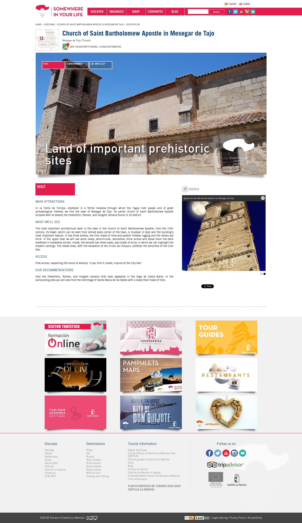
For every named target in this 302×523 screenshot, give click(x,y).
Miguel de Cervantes (151, 412)
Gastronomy (51, 456)
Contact (242, 453)
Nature (48, 453)
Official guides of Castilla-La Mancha (148, 459)
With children (93, 459)
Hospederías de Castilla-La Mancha (151, 337)
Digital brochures (137, 450)
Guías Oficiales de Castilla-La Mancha (226, 337)
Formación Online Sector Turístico (75, 337)
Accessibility (255, 517)
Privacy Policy (238, 517)
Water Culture (93, 469)
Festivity (49, 466)
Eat (88, 453)
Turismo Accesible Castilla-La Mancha (75, 412)
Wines (48, 459)
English (246, 3)
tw (235, 11)
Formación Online (138, 469)
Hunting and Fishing (97, 476)
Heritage (49, 24)
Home (38, 24)
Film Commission (137, 479)
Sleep (89, 450)
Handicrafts (51, 463)
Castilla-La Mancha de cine (75, 375)
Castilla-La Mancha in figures (144, 472)
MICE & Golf (93, 472)
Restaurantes (226, 375)
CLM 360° (50, 476)
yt (241, 11)
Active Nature (93, 466)
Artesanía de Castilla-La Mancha (226, 412)
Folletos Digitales (151, 375)
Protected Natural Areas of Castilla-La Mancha (154, 475)
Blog (130, 466)
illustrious (50, 472)
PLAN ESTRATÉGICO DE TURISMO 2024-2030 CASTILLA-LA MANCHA (154, 487)
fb (229, 11)
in (247, 11)
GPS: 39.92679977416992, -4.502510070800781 (96, 46)
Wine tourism (93, 463)
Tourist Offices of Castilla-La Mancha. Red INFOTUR (151, 455)
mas (263, 198)
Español (232, 3)
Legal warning (220, 517)
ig (234, 453)
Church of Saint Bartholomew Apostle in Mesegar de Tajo (90, 24)
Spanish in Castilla (55, 469)
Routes (90, 456)
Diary (131, 462)
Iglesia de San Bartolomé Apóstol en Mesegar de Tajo (261, 274)
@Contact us (253, 11)
